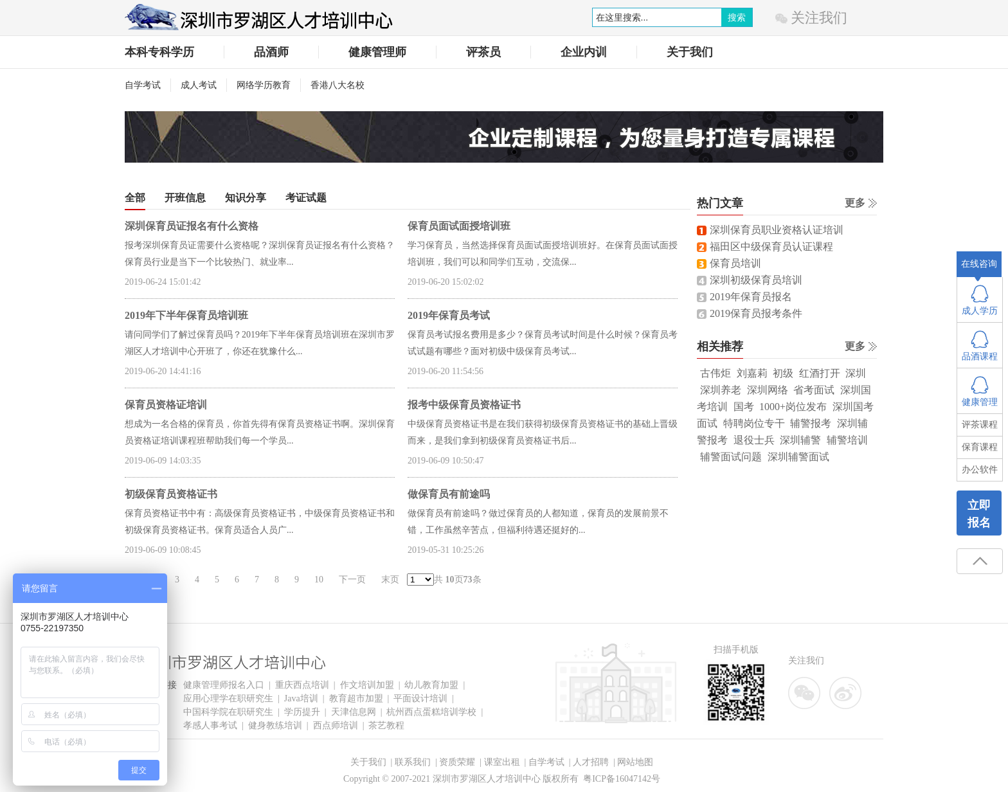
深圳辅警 (800, 440)
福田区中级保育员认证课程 (771, 246)
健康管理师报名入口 (223, 685)
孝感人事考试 (210, 725)
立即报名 (979, 514)
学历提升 (302, 712)
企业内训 (584, 52)
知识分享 (245, 197)
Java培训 (301, 698)
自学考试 (143, 85)
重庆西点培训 (302, 685)
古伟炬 (715, 373)
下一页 (352, 579)
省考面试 (813, 389)
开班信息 (185, 197)
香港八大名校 (337, 85)
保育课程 (980, 447)
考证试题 (306, 197)
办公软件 (980, 469)
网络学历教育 (264, 85)
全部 (135, 197)
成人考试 (199, 85)
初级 (783, 373)
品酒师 (271, 52)
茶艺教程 (386, 725)
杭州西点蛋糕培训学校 (431, 712)
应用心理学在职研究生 (228, 698)
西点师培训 (335, 725)
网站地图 (635, 762)
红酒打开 (819, 373)
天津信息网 (353, 712)
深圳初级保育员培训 (756, 279)
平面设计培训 (420, 698)
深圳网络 (767, 389)
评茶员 (483, 52)
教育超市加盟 (356, 698)
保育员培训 (735, 263)
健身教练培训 (275, 725)
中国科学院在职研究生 (228, 712)
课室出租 (502, 762)
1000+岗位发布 (793, 406)
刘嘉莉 (752, 373)
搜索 (737, 17)
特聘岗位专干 (754, 423)
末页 (390, 579)
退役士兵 (754, 440)
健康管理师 (377, 52)
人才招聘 (591, 762)
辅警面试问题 (731, 456)
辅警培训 (847, 440)
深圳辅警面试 (798, 456)
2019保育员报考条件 (756, 313)
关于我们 (690, 52)
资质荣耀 (457, 762)
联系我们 (413, 762)
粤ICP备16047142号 (621, 779)
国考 (744, 406)
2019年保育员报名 (751, 296)
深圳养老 (720, 389)
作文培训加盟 (367, 685)
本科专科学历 (159, 52)
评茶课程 (980, 424)
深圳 (855, 373)
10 (318, 579)
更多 (855, 202)
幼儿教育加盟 (431, 685)
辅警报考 (810, 423)
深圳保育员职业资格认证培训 (776, 229)
